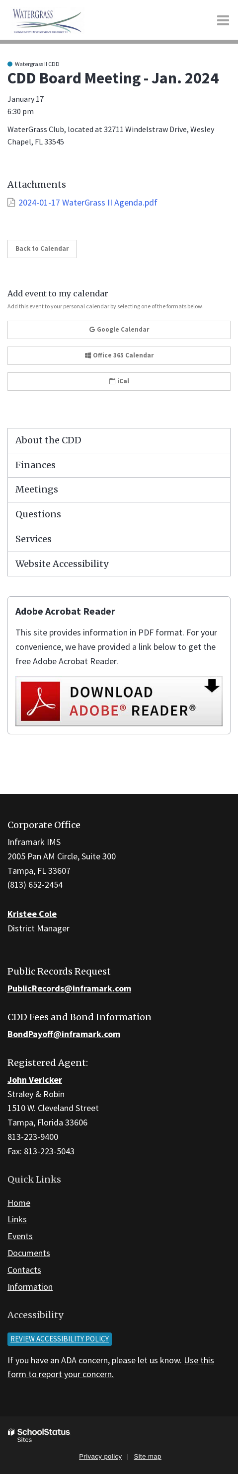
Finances (35, 465)
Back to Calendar (42, 248)
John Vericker (34, 1079)
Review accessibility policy (59, 1338)
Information (30, 1286)
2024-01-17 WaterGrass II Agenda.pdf (88, 202)
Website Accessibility (61, 563)
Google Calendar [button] (119, 329)
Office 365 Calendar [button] (119, 355)
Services (33, 539)
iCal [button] (119, 381)
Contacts (24, 1269)
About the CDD (48, 440)
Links (17, 1219)
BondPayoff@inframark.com (63, 1034)
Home (18, 1202)
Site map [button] (147, 1456)
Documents (28, 1253)
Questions (38, 514)
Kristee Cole (32, 913)
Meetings (36, 489)
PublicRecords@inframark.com (69, 988)
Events (20, 1236)
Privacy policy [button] (100, 1456)
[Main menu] (223, 20)
